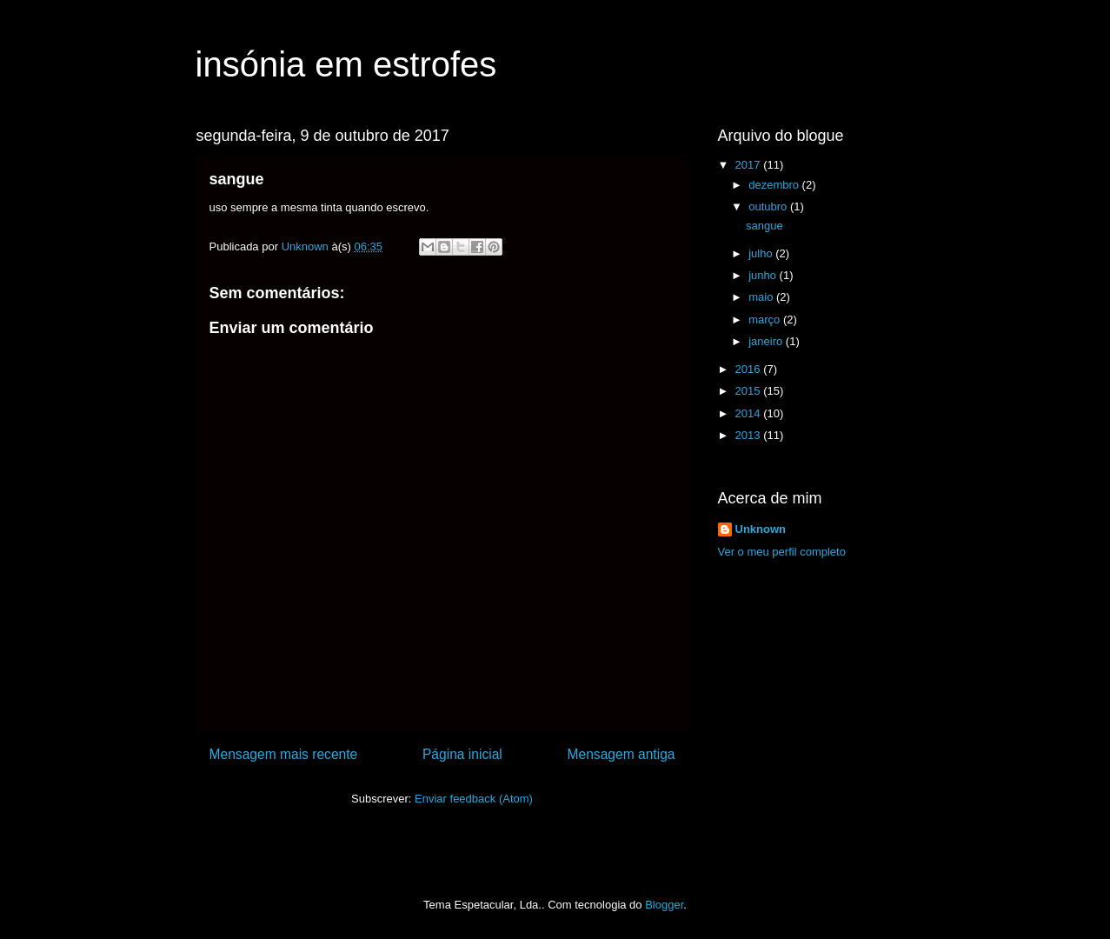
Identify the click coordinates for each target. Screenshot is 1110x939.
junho (763, 275)
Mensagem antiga (621, 754)
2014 (749, 413)
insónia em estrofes (346, 64)
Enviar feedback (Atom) (474, 798)
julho (761, 253)
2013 (749, 435)
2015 (749, 390)
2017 (749, 164)
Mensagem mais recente (283, 754)
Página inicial (462, 754)
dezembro (774, 184)
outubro (769, 206)
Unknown (761, 529)
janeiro (767, 341)
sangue (764, 225)
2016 (749, 369)
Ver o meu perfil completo (782, 551)
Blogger (664, 904)
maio (762, 296)
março (765, 319)
